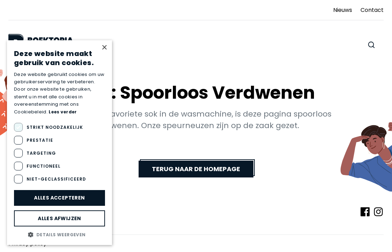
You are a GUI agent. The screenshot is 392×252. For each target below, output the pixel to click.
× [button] (104, 47)
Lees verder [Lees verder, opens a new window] (63, 112)
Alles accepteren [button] (59, 197)
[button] (59, 234)
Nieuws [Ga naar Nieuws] (342, 10)
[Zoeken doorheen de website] (371, 44)
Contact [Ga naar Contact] (372, 10)
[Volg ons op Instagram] (378, 211)
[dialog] (59, 142)
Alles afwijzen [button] (59, 218)
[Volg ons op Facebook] (365, 211)
